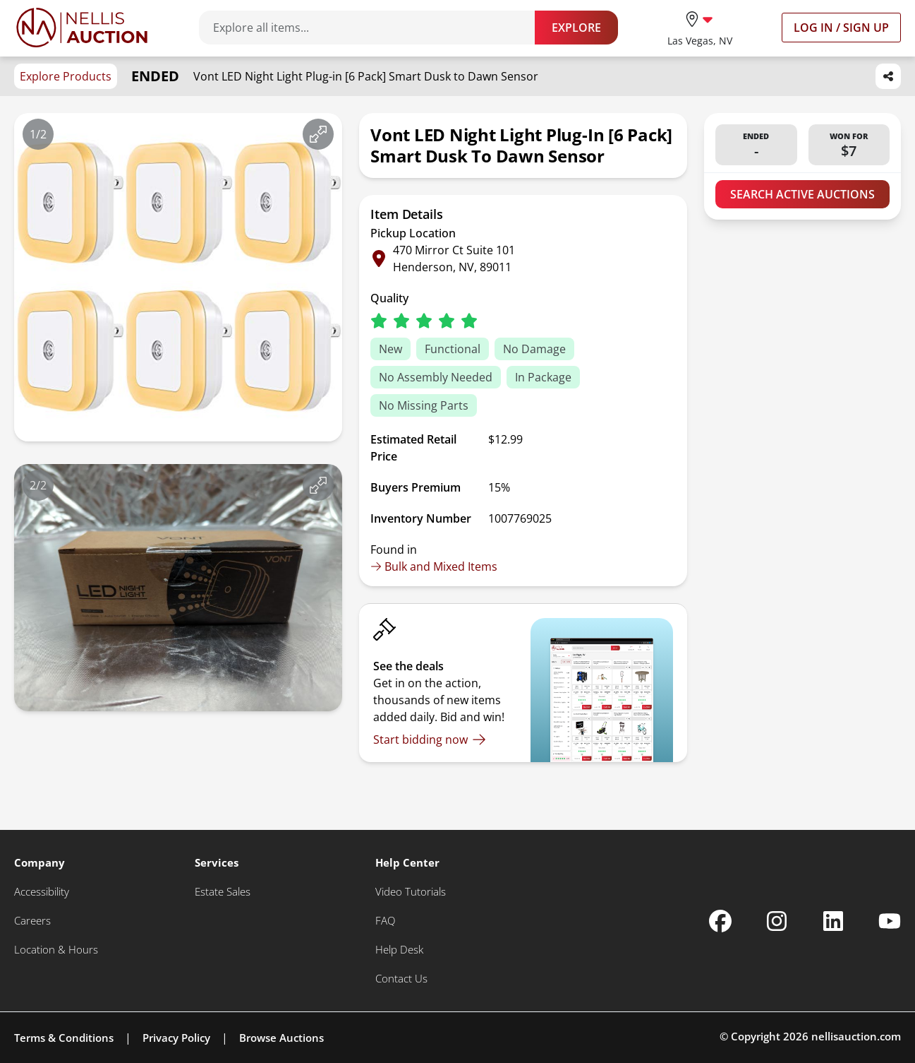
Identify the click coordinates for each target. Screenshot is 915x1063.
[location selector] (699, 27)
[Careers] (32, 920)
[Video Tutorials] (410, 891)
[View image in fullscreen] (318, 134)
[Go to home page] (82, 27)
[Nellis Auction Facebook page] (720, 921)
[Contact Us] (401, 978)
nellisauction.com (856, 1036)
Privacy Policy (176, 1038)
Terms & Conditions (64, 1038)
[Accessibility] (41, 891)
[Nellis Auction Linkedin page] (833, 921)
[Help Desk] (399, 949)
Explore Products (65, 76)
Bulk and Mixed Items (433, 566)
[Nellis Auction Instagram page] (776, 921)
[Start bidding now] (429, 739)
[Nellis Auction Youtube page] (889, 921)
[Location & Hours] (56, 949)
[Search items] (374, 27)
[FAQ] (385, 920)
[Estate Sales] (222, 891)
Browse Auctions (281, 1038)
